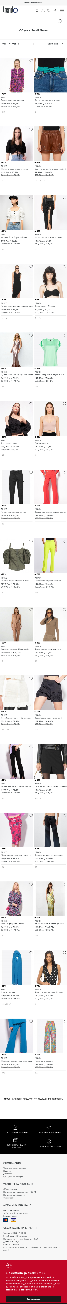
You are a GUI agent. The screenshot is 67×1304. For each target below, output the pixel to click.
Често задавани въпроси (14, 1168)
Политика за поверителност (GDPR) (19, 1191)
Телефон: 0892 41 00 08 (14, 1233)
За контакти (8, 1197)
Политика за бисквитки (14, 1194)
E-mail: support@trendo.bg (15, 1235)
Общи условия (10, 1189)
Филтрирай (11, 44)
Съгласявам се (33, 1299)
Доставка (7, 1173)
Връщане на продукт (13, 1176)
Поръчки (7, 1170)
